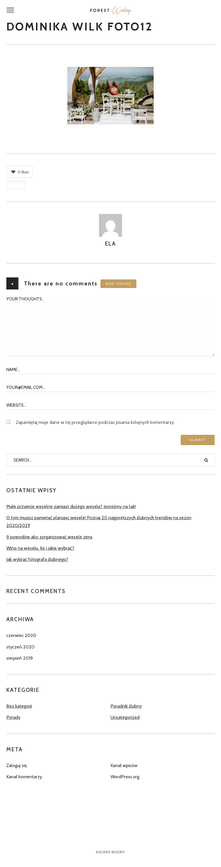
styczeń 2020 (20, 647)
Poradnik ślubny (126, 706)
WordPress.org (124, 776)
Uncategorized (125, 717)
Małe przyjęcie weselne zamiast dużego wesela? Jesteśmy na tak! (71, 506)
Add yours (118, 283)
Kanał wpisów (124, 765)
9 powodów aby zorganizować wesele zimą (49, 537)
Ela (110, 243)
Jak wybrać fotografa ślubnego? (37, 559)
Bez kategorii (19, 706)
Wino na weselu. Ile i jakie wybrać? (40, 548)
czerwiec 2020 (21, 635)
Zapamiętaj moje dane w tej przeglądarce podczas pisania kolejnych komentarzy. (95, 422)
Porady (13, 717)
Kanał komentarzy (24, 776)
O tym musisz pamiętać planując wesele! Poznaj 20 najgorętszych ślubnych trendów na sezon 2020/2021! (98, 521)
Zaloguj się (16, 765)
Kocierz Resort (110, 852)
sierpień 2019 (19, 658)
